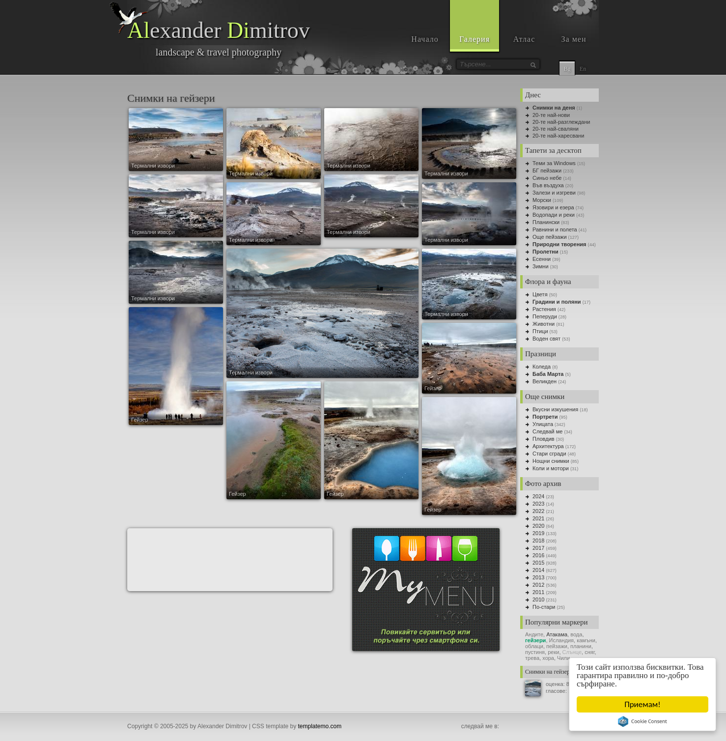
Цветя (540, 294)
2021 (538, 518)
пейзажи (556, 646)
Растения (544, 309)
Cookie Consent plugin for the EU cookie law (642, 721)
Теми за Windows (554, 163)
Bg (566, 68)
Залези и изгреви (554, 193)
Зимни (540, 266)
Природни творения (559, 244)
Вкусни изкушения (555, 409)
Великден (544, 381)
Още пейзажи (549, 237)
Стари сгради (549, 453)
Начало (424, 39)
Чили (563, 658)
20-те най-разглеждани (561, 122)
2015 (538, 563)
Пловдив (543, 439)
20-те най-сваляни (555, 129)
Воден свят (546, 339)
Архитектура (548, 446)
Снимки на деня (553, 108)
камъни (586, 640)
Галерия (474, 39)
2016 (538, 555)
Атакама (556, 634)
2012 (538, 585)
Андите (534, 634)
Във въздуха (548, 185)
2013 (538, 577)
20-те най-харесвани (558, 136)
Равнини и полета (554, 229)
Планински (545, 222)
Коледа (541, 367)
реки (553, 652)
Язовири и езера (553, 207)
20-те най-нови (551, 115)
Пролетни (545, 252)
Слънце (572, 652)
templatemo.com (320, 726)
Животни (543, 324)
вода (576, 634)
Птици (540, 331)
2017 (538, 548)
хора (548, 658)
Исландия (561, 640)
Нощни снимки (550, 461)
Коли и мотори (550, 468)
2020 (538, 526)
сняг (589, 652)
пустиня (535, 652)
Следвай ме (547, 431)
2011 (538, 592)
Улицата (542, 424)
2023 (538, 504)
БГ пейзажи (546, 170)
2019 (538, 533)
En (583, 68)
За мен (573, 39)
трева (532, 658)
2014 (538, 570)
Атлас (524, 39)
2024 (538, 496)
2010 (538, 599)
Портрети (545, 417)
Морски (541, 200)
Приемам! (642, 704)
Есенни (541, 259)
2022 (538, 511)
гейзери (535, 640)
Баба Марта (548, 374)
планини (580, 646)
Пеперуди (544, 316)
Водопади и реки (553, 215)
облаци (534, 646)
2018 (538, 540)
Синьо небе (546, 178)
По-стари (543, 607)
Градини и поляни (556, 302)
